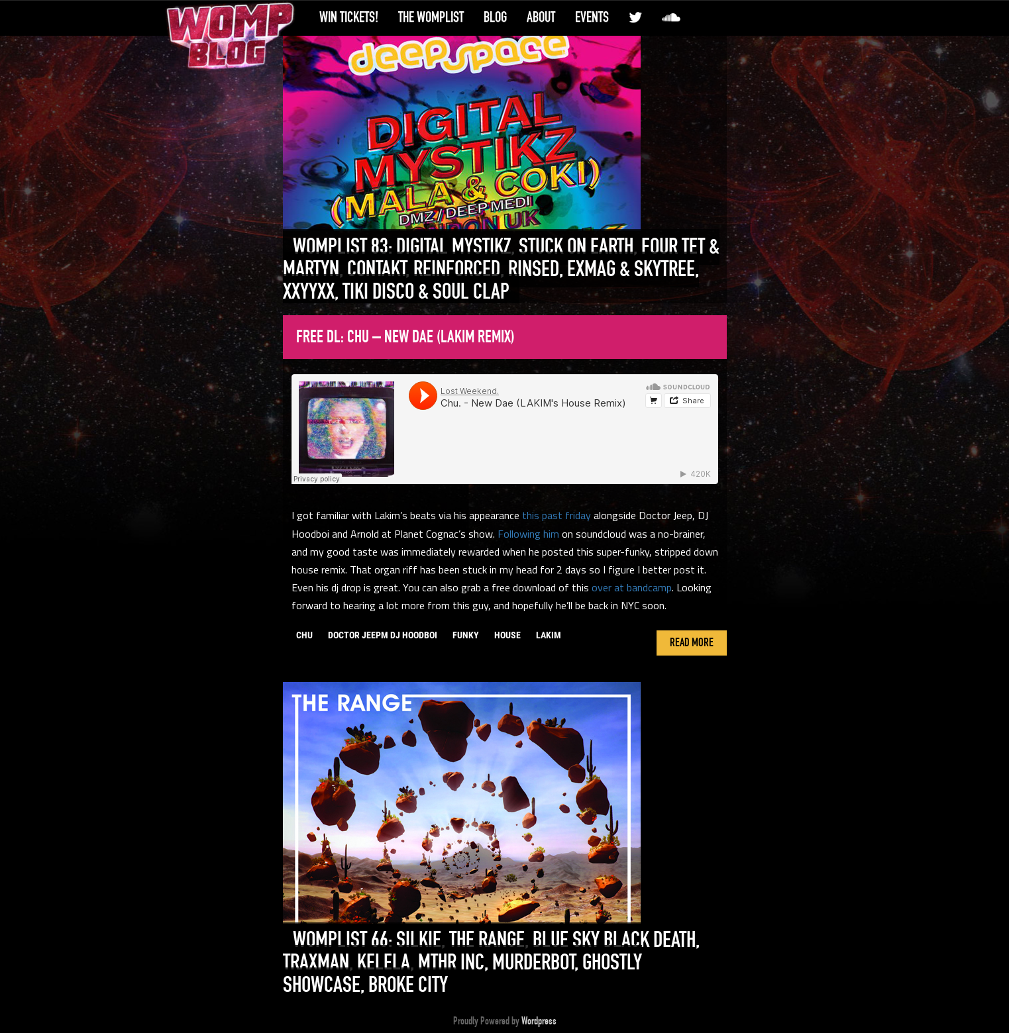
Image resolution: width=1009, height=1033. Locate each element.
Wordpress (539, 1021)
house (507, 635)
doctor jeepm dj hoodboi (382, 635)
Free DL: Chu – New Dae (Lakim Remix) (405, 337)
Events (592, 17)
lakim (548, 635)
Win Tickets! (348, 17)
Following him (528, 534)
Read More (692, 643)
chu (304, 635)
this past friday (556, 515)
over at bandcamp (632, 587)
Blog (495, 17)
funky (465, 635)
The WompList (431, 17)
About (541, 17)
